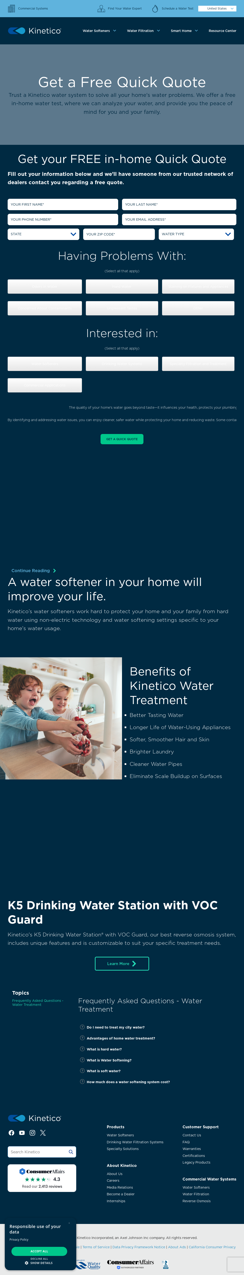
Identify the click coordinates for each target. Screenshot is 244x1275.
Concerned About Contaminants (45, 308)
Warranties (192, 1149)
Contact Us (192, 1135)
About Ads (177, 1247)
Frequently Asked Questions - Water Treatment (37, 1002)
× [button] (69, 1223)
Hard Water (122, 286)
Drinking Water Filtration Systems (135, 1142)
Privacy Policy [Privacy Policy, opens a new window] (19, 1240)
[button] (40, 1262)
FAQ (186, 1142)
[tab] (100, 31)
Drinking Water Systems (122, 364)
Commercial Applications (45, 385)
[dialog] (40, 1244)
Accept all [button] (39, 1251)
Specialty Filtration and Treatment (198, 364)
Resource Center (222, 31)
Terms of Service (96, 1247)
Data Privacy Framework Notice (138, 1247)
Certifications (194, 1156)
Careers (113, 1180)
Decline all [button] (39, 1258)
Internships (116, 1201)
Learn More (122, 963)
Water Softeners (44, 364)
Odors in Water (44, 286)
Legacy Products (196, 1162)
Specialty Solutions (123, 1149)
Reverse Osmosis (197, 1201)
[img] (122, 529)
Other (198, 308)
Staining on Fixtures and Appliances (198, 286)
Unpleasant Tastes (122, 308)
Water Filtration (196, 1194)
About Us (114, 1174)
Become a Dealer (121, 1194)
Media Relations (120, 1187)
